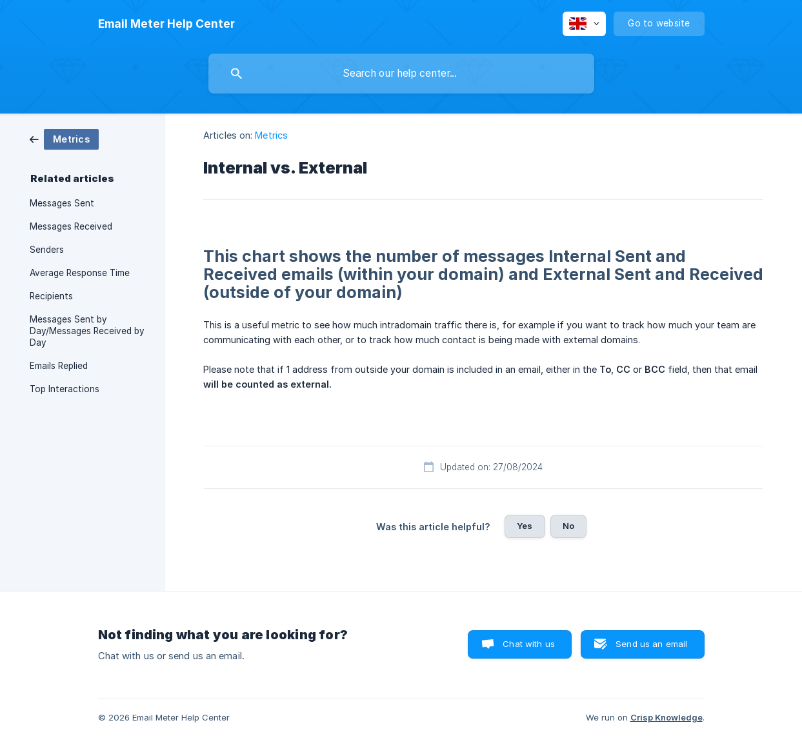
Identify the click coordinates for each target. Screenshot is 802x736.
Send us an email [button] (651, 644)
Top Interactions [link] (64, 389)
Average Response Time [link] (80, 273)
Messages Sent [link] (62, 203)
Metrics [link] (271, 135)
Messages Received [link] (71, 226)
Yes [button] (524, 526)
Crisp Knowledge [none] (666, 717)
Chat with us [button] (529, 644)
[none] (166, 24)
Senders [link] (47, 249)
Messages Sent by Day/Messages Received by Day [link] (87, 331)
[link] (64, 138)
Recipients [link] (51, 296)
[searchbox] (401, 74)
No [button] (568, 526)
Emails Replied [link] (59, 366)
